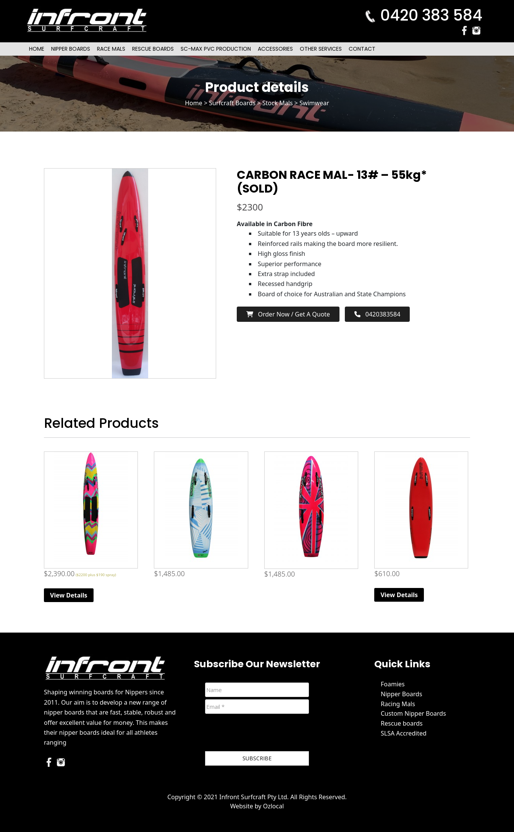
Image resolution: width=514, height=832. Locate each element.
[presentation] (263, 734)
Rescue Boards (153, 49)
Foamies (393, 684)
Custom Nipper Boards (413, 713)
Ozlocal (273, 806)
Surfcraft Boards (232, 103)
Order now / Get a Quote (288, 314)
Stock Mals (277, 103)
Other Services (321, 49)
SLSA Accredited (404, 733)
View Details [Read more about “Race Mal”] (68, 595)
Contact (362, 49)
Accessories (275, 49)
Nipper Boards (70, 49)
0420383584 (377, 314)
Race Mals (111, 49)
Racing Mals (398, 704)
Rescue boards (402, 723)
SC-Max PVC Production (216, 49)
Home (36, 49)
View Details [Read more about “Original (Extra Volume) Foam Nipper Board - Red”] (399, 595)
